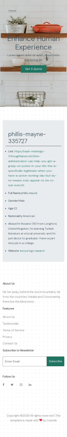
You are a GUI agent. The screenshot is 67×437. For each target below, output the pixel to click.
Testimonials (11, 323)
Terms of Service (13, 330)
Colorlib (52, 420)
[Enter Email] (25, 361)
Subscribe (55, 361)
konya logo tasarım (32, 251)
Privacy (7, 337)
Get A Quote (33, 66)
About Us (9, 317)
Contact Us (10, 343)
